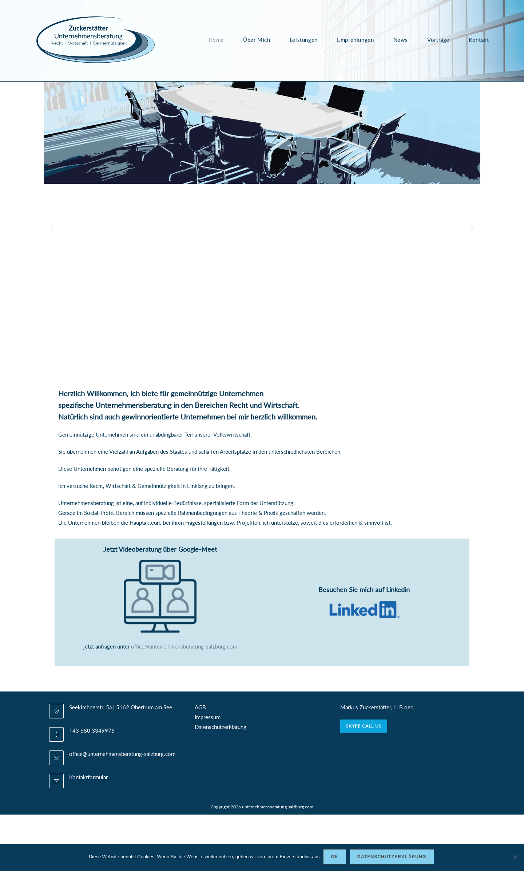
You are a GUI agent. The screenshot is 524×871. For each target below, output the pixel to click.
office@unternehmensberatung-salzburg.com (184, 646)
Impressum (208, 717)
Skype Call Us (364, 726)
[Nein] (515, 858)
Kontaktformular (88, 777)
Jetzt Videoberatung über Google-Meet (160, 549)
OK (336, 857)
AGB (200, 707)
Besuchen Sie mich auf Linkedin (364, 590)
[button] (51, 227)
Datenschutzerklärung (220, 727)
